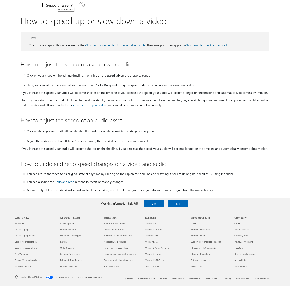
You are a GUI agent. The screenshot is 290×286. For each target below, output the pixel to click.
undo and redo (64, 182)
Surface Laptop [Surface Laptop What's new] (21, 229)
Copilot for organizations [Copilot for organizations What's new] (26, 241)
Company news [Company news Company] (241, 235)
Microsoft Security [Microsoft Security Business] (153, 229)
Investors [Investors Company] (238, 247)
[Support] (52, 5)
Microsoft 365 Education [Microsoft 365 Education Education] (115, 241)
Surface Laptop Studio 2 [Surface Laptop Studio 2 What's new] (26, 235)
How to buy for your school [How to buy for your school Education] (116, 247)
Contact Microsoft (146, 278)
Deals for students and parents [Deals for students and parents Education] (118, 260)
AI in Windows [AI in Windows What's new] (21, 253)
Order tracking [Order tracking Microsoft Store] (67, 247)
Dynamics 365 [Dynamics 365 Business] (151, 235)
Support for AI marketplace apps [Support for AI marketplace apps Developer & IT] (206, 241)
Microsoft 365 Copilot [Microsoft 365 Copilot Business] (155, 260)
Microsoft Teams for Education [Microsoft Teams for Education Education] (118, 235)
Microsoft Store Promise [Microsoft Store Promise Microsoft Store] (71, 260)
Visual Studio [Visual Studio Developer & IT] (197, 266)
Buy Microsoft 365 (182, 5)
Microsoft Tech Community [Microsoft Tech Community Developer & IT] (203, 247)
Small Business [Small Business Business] (152, 266)
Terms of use (178, 278)
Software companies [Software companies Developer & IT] (200, 260)
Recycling (226, 278)
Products (98, 5)
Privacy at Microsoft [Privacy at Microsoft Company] (243, 241)
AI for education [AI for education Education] (111, 266)
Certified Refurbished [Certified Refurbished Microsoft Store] (70, 253)
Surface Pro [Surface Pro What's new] (20, 223)
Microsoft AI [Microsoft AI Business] (150, 223)
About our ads (242, 278)
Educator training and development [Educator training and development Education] (120, 253)
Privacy (163, 278)
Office (85, 5)
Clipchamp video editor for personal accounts (115, 45)
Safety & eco (211, 278)
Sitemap (129, 278)
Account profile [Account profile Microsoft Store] (67, 223)
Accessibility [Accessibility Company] (240, 260)
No (178, 204)
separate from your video (89, 105)
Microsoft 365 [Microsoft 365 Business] (151, 241)
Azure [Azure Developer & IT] (193, 223)
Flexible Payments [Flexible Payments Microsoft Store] (68, 266)
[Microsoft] (28, 5)
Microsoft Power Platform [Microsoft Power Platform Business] (157, 247)
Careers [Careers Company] (238, 223)
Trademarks (194, 278)
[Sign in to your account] (265, 5)
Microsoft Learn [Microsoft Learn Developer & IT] (198, 235)
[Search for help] (246, 5)
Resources (158, 5)
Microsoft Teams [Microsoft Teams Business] (153, 253)
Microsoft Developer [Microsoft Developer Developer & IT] (200, 229)
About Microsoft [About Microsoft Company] (241, 229)
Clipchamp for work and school (206, 45)
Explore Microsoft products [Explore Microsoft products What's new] (27, 260)
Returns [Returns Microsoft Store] (64, 241)
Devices (114, 5)
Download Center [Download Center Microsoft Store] (68, 229)
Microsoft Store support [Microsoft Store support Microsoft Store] (71, 235)
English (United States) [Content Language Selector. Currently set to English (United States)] (31, 277)
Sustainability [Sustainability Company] (240, 266)
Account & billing (135, 5)
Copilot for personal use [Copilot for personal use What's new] (26, 247)
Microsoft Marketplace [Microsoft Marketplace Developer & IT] (201, 253)
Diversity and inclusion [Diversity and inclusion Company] (244, 253)
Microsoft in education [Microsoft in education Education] (114, 223)
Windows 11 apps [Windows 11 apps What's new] (23, 266)
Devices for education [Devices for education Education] (114, 229)
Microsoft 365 (69, 5)
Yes (154, 204)
